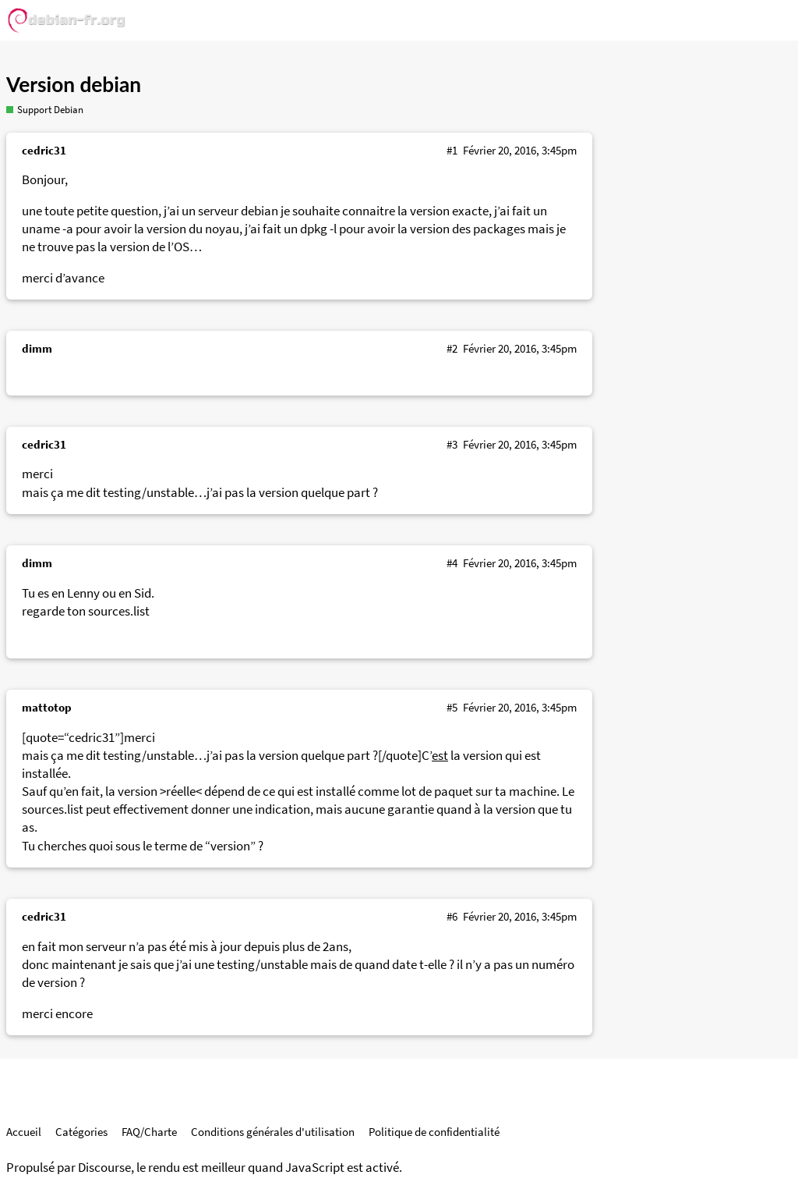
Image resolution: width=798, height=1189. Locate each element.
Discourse (104, 1167)
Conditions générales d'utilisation (273, 1131)
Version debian (73, 84)
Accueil (23, 1131)
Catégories (81, 1131)
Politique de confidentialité (434, 1131)
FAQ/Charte (149, 1131)
